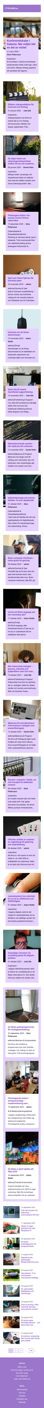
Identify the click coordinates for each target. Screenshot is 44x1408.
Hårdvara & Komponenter (25, 1040)
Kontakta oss (22, 1399)
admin (28, 284)
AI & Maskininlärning (16, 1111)
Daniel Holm (28, 167)
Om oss (22, 1393)
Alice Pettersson (14, 55)
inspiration (11, 59)
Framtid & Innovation (23, 1182)
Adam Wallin (29, 618)
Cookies (22, 1396)
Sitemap (22, 1402)
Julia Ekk (27, 111)
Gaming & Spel (21, 288)
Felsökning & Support (24, 400)
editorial (22, 234)
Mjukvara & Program (23, 454)
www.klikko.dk (24, 1379)
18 (31, 1351)
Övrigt (17, 345)
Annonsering (22, 1389)
